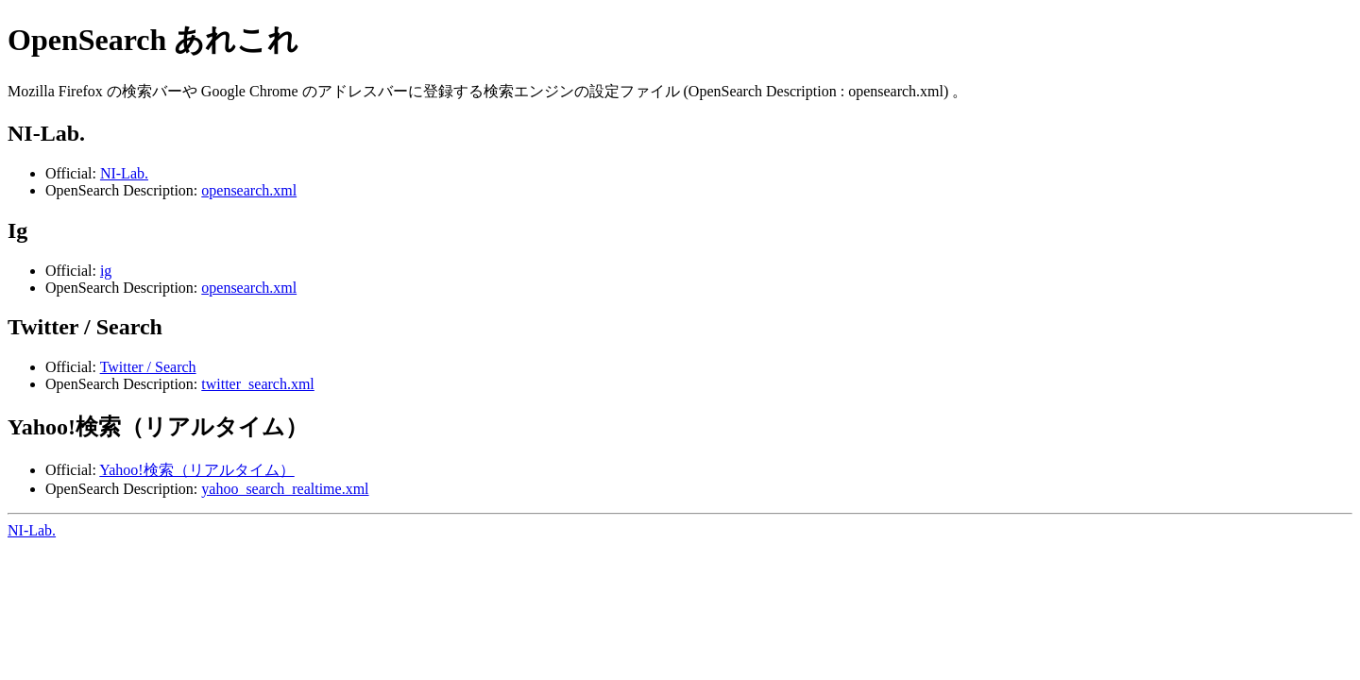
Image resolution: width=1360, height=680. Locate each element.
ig (105, 271)
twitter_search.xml (257, 384)
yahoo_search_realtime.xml (284, 489)
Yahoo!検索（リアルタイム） (196, 470)
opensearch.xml (249, 190)
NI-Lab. (124, 173)
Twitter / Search (148, 367)
